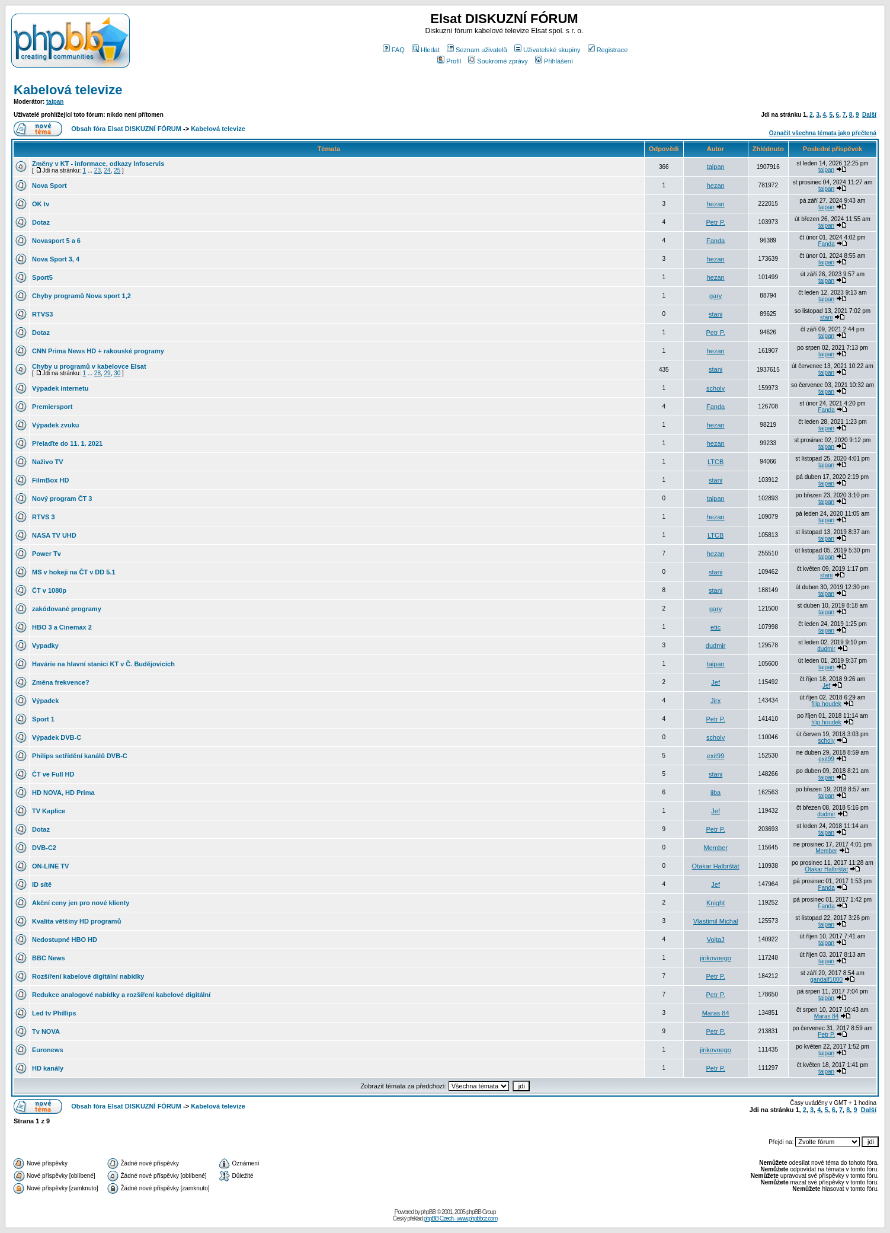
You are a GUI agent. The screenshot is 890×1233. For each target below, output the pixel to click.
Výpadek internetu (60, 388)
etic (715, 627)
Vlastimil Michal (715, 921)
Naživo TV (47, 461)
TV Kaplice (48, 810)
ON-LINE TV (50, 866)
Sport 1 (43, 719)
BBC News (48, 958)
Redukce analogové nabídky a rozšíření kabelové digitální (121, 994)
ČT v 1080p (49, 590)
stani (715, 314)
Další (869, 114)
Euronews (47, 1049)
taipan (54, 101)
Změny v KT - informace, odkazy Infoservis (98, 163)
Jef (715, 682)
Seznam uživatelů (477, 49)
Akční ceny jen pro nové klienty (80, 902)
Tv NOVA (46, 1031)
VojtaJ (716, 939)
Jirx (715, 700)
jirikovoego (715, 958)
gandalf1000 (826, 979)
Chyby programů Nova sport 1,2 (81, 295)
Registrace (608, 49)
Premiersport (52, 406)
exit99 (715, 755)
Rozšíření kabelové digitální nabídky (88, 976)
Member (715, 847)
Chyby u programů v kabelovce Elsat (89, 366)
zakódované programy (66, 608)
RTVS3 (42, 314)
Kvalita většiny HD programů (76, 921)
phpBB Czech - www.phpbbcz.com (460, 1218)
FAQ (394, 49)
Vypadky (45, 645)
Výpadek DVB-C (56, 737)
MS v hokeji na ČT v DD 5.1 (74, 572)
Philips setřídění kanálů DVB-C (79, 755)
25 (117, 170)
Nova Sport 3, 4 (55, 259)
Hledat (426, 49)
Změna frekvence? (60, 682)
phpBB (428, 1212)
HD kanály (47, 1068)
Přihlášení (554, 61)
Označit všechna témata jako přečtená (822, 133)
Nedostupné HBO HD (64, 939)
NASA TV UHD (54, 535)
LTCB (715, 461)
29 (107, 373)
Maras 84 (715, 1013)
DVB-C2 (44, 847)
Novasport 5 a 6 (56, 240)
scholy (715, 388)
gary (715, 295)
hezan (716, 185)
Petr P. (715, 222)
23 (97, 170)
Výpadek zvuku (55, 425)
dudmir (716, 645)
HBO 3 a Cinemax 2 (62, 627)
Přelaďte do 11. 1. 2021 (67, 443)
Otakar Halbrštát (715, 866)
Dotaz (41, 222)
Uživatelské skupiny (547, 49)
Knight (715, 902)
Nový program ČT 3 (62, 498)
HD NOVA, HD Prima (63, 792)
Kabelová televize (68, 89)
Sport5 (42, 277)
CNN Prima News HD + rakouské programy (98, 350)
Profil (449, 61)
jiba (715, 792)
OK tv (40, 203)
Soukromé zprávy (498, 61)
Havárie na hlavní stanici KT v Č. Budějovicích (103, 663)
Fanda (715, 240)
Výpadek (45, 700)
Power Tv (46, 553)
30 (117, 373)
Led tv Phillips (54, 1013)
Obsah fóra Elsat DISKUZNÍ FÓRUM (126, 128)
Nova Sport (49, 185)
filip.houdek (826, 704)
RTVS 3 (43, 516)
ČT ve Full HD (53, 774)
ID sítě (42, 884)
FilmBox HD (50, 480)
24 (107, 170)
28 (97, 373)
